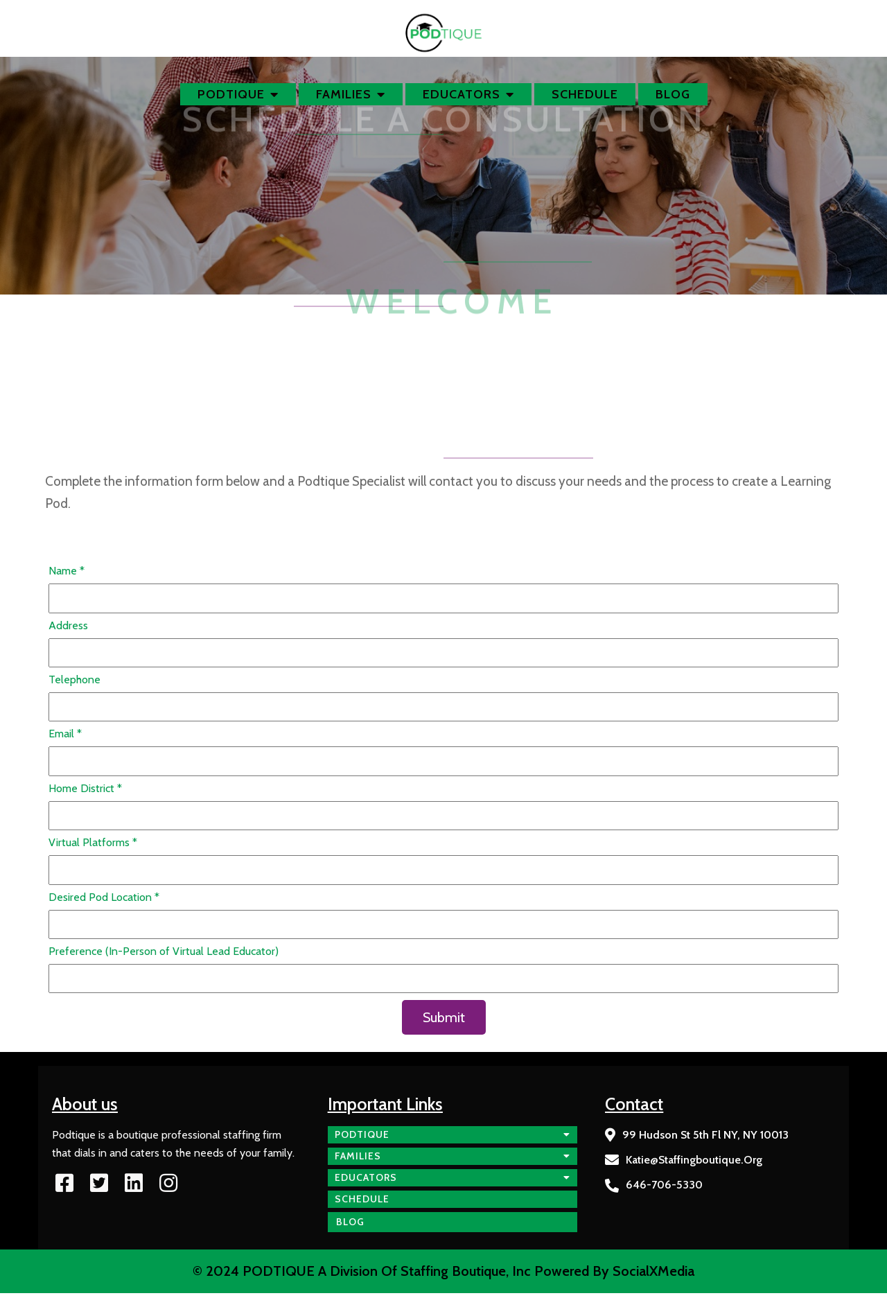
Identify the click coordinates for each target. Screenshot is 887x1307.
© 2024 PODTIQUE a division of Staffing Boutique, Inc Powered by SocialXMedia (443, 1271)
